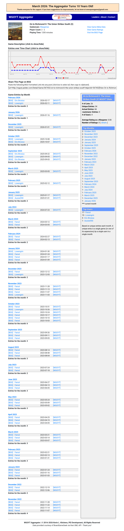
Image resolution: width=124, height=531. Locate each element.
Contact (111, 17)
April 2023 (12, 414)
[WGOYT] (57, 100)
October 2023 (14, 304)
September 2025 (15, 151)
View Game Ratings (95, 30)
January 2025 (14, 192)
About (103, 17)
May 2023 (12, 397)
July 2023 (12, 365)
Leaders (95, 17)
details (104, 123)
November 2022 (15, 499)
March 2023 (13, 432)
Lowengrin (19, 103)
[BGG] (10, 100)
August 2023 (13, 347)
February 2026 (14, 98)
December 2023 (14, 269)
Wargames (44, 27)
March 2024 (13, 219)
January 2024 (14, 248)
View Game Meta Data (96, 27)
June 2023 (12, 379)
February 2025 (14, 180)
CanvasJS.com (112, 78)
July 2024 (12, 207)
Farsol (17, 222)
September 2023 (15, 330)
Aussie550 (19, 198)
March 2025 (13, 168)
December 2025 (14, 124)
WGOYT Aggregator (21, 17)
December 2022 (14, 484)
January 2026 (14, 112)
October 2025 (14, 136)
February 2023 (14, 449)
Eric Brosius (19, 100)
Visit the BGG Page (95, 32)
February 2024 (14, 234)
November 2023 (15, 283)
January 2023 (14, 467)
